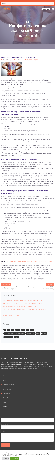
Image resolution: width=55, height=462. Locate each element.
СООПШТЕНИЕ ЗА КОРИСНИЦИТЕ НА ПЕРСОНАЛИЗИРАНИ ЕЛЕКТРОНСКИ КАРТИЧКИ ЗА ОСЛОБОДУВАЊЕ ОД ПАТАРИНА (24, 314)
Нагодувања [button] (6, 458)
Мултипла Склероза (32, 60)
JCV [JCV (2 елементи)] (8, 329)
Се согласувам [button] (14, 458)
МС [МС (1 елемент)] (28, 329)
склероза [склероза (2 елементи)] (16, 337)
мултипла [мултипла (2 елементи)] (44, 333)
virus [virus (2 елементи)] (23, 329)
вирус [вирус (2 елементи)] (38, 333)
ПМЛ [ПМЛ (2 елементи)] (32, 329)
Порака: (27, 436)
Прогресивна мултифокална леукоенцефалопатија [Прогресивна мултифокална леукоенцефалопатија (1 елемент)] (14, 333)
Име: (27, 418)
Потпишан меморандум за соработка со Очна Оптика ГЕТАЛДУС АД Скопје (21, 306)
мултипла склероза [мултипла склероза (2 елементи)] (8, 337)
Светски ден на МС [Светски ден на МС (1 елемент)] (30, 333)
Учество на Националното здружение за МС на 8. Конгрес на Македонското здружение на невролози (24, 310)
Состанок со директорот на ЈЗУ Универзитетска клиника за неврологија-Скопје (22, 300)
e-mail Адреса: (27, 425)
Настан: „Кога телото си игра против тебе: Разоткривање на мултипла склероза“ (23, 303)
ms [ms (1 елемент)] (13, 329)
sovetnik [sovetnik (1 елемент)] (18, 329)
